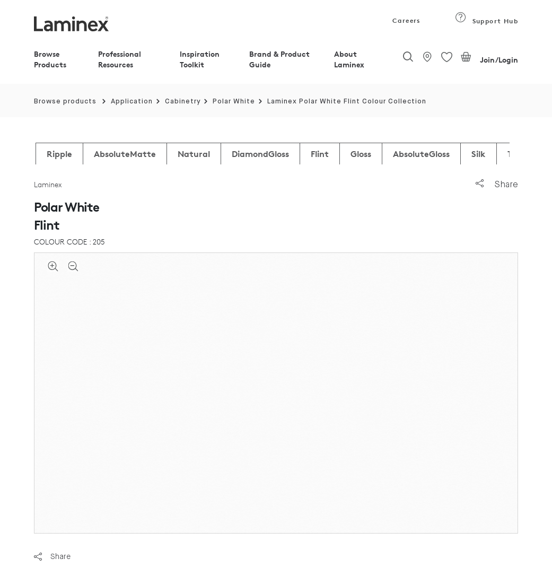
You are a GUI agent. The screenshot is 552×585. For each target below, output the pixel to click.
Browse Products (50, 59)
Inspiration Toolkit (200, 59)
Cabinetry (183, 101)
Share (497, 184)
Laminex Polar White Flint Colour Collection (346, 101)
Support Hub (486, 21)
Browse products (65, 101)
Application (132, 101)
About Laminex (349, 59)
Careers (405, 20)
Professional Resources (119, 59)
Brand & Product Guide (279, 59)
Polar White (234, 101)
